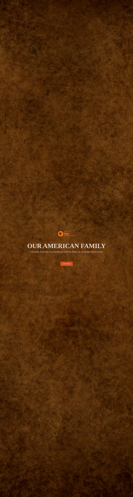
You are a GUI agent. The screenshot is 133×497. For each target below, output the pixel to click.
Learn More (66, 264)
